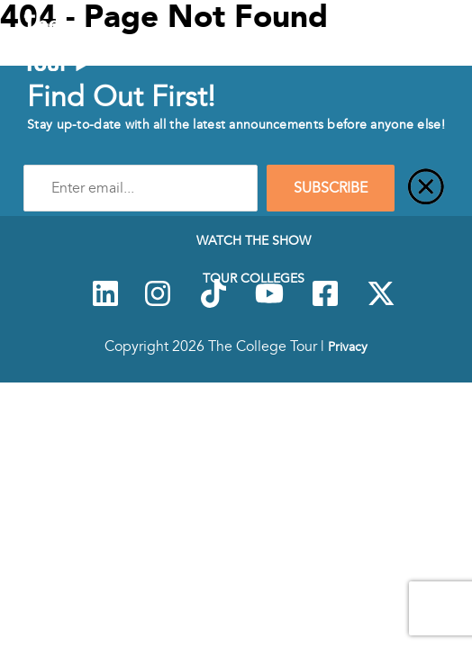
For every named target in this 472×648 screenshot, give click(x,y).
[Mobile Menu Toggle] (444, 47)
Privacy (348, 346)
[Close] (426, 188)
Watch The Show (253, 240)
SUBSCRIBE (331, 188)
